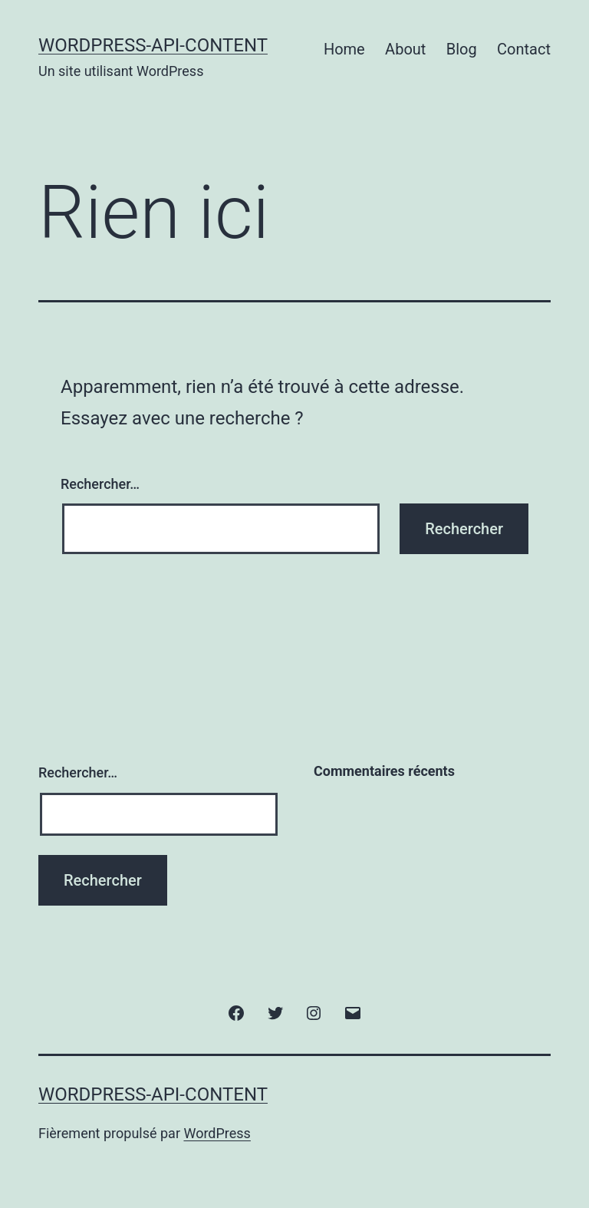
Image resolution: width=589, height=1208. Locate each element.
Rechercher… (100, 484)
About (405, 49)
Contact (524, 49)
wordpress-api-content (153, 45)
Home (344, 49)
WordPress (216, 1133)
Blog (461, 49)
